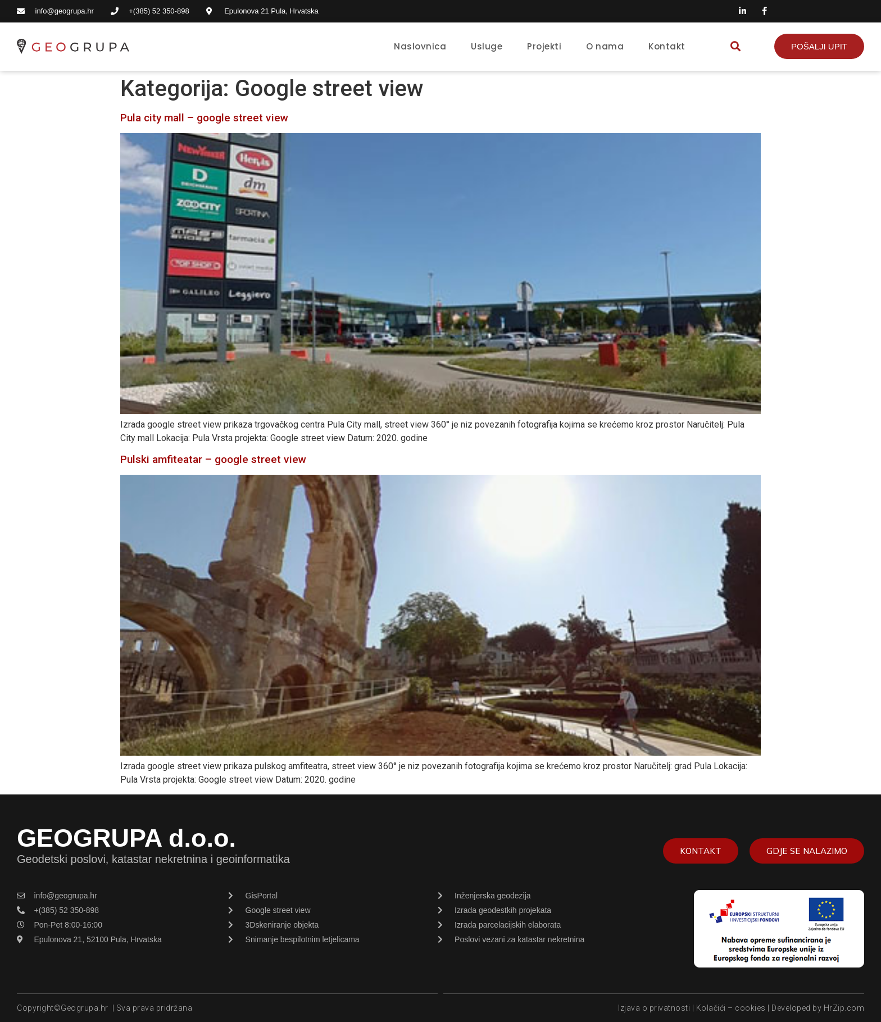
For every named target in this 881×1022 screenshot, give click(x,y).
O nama (605, 46)
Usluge (486, 46)
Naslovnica (420, 46)
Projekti (544, 46)
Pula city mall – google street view (204, 117)
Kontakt (666, 46)
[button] (735, 46)
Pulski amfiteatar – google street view (213, 459)
